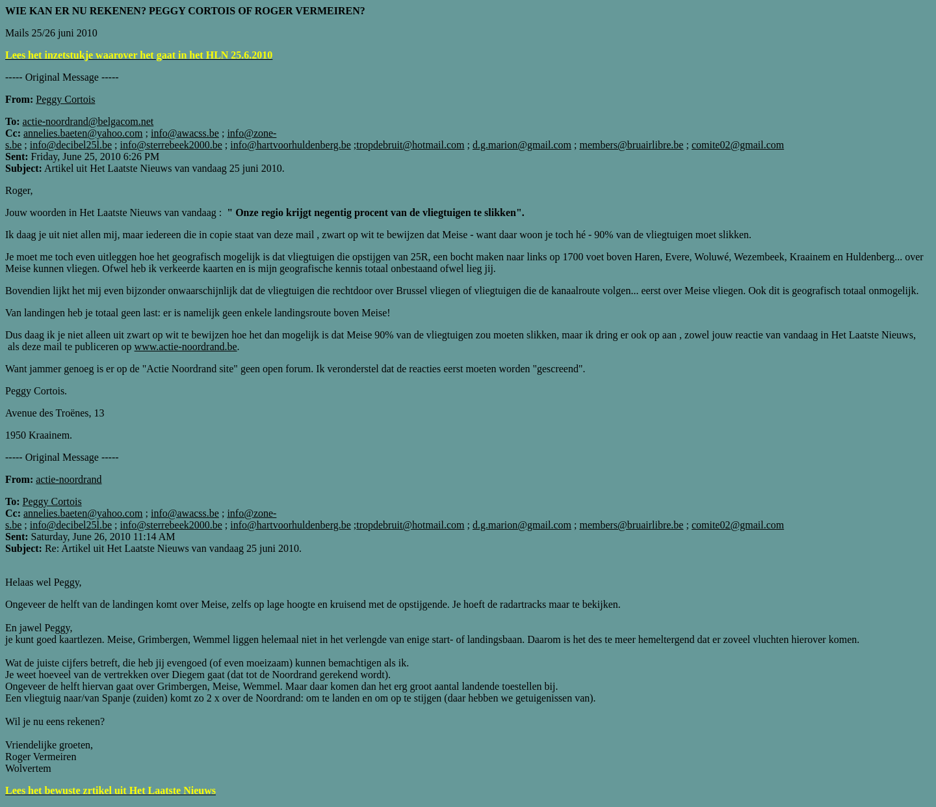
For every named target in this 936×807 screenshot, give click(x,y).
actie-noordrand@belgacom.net (88, 121)
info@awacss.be (185, 133)
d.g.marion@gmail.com (522, 144)
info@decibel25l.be (71, 144)
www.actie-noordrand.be (186, 346)
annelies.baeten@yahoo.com (83, 133)
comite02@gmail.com (738, 144)
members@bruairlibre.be (631, 144)
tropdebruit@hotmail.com (410, 144)
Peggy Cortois (52, 501)
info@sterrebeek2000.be (171, 144)
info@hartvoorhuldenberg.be (290, 144)
